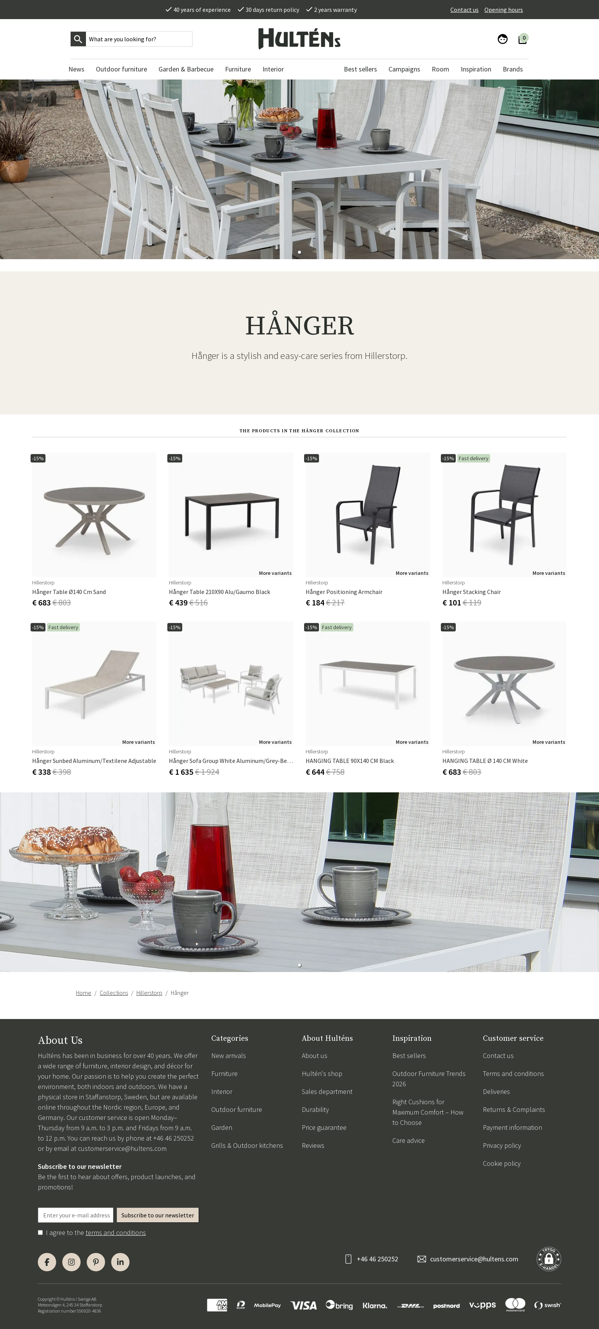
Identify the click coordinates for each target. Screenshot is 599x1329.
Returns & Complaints (514, 1109)
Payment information (512, 1127)
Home (83, 992)
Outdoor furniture (236, 1109)
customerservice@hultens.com (122, 1148)
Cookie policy (502, 1163)
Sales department (327, 1091)
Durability (315, 1109)
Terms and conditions (513, 1073)
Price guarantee (324, 1127)
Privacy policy (502, 1145)
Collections (114, 992)
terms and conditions (116, 1232)
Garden (221, 1127)
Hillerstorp (149, 992)
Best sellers (409, 1055)
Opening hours (503, 9)
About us (314, 1055)
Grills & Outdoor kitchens (247, 1145)
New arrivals (228, 1055)
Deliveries (496, 1091)
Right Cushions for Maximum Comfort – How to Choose (427, 1112)
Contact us (464, 9)
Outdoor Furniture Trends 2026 (429, 1078)
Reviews (313, 1145)
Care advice (408, 1140)
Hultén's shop (322, 1073)
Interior (221, 1091)
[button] (299, 252)
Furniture (224, 1073)
